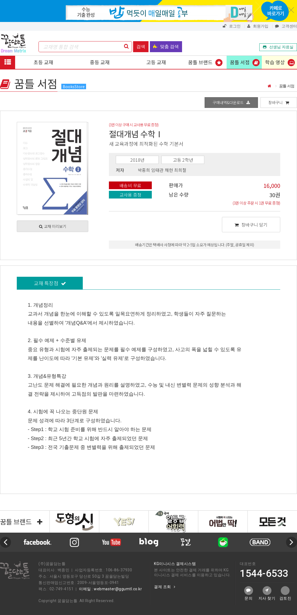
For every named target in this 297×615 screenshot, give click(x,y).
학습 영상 (275, 62)
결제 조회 (164, 587)
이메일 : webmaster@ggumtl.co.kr (110, 589)
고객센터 (286, 26)
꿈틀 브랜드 (200, 62)
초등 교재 (43, 62)
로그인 (232, 26)
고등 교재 (156, 62)
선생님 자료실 (278, 47)
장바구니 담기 (251, 224)
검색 (140, 46)
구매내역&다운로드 (231, 102)
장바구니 (278, 102)
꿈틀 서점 (240, 62)
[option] (148, 542)
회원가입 (257, 26)
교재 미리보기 (52, 226)
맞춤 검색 (166, 46)
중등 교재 (100, 62)
